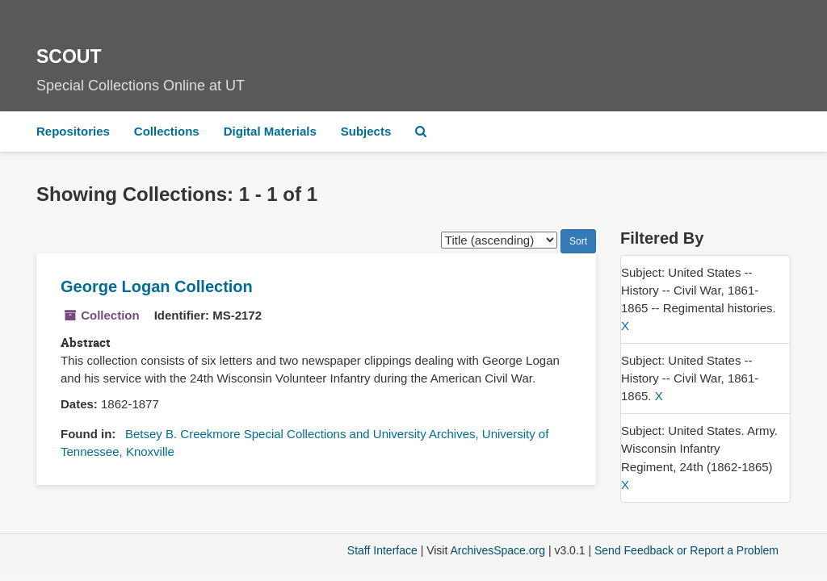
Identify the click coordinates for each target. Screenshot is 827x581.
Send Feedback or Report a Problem (686, 550)
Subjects (366, 131)
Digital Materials (270, 131)
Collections (166, 131)
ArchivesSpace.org (497, 550)
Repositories (73, 131)
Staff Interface (382, 550)
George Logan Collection (157, 286)
